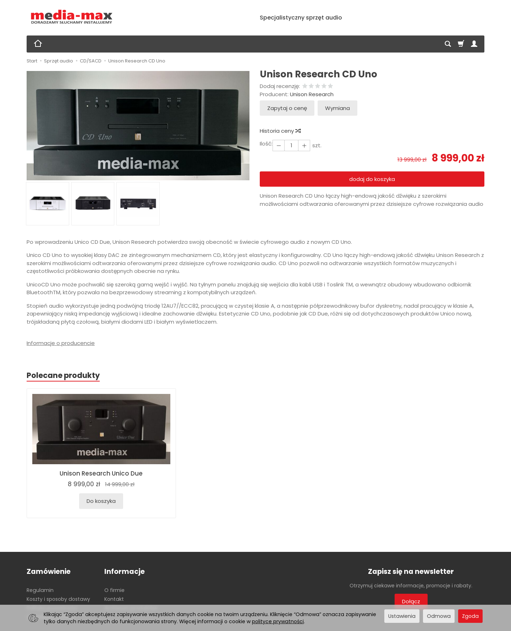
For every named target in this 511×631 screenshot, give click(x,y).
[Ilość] (291, 145)
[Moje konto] (474, 44)
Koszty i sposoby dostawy (58, 599)
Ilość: (266, 143)
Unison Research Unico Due (101, 473)
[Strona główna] (72, 17)
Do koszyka (101, 501)
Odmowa (439, 616)
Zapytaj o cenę (287, 108)
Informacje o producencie (61, 343)
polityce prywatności (278, 621)
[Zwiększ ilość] (279, 145)
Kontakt (114, 599)
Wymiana (337, 108)
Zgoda (470, 616)
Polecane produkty (63, 375)
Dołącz (411, 601)
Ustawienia (402, 616)
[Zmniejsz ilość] (304, 145)
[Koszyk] (461, 44)
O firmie (114, 590)
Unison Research (312, 94)
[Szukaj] (448, 44)
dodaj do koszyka (372, 179)
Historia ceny (280, 131)
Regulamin (40, 590)
